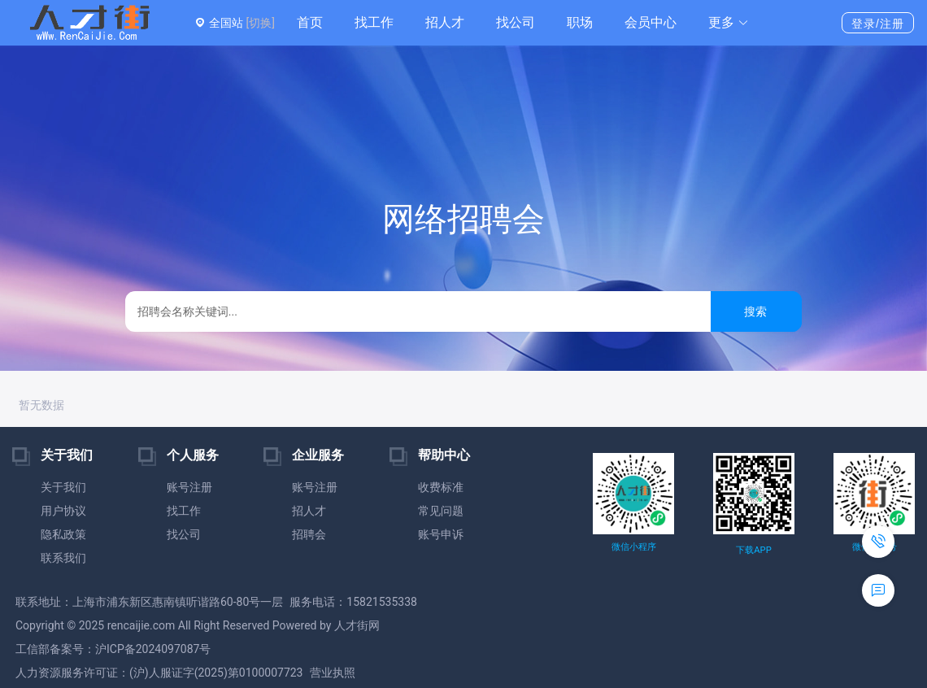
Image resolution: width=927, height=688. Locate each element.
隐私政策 (63, 534)
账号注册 (189, 487)
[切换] (260, 22)
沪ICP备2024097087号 (153, 648)
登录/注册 (877, 23)
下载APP (753, 550)
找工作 (374, 22)
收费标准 (441, 487)
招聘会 (309, 534)
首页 (310, 22)
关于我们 (63, 487)
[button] (728, 23)
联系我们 (63, 557)
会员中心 (651, 22)
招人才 (444, 22)
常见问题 (441, 510)
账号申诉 (441, 534)
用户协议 (63, 510)
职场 (580, 22)
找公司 (515, 22)
